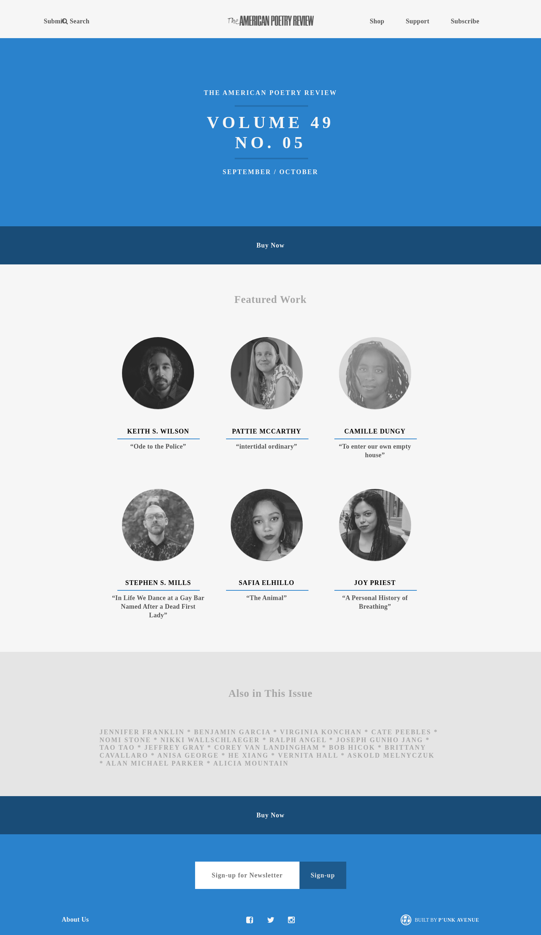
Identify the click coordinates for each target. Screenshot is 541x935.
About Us (75, 919)
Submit (54, 21)
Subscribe (465, 21)
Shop (377, 21)
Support (417, 21)
